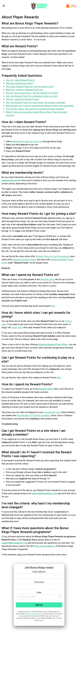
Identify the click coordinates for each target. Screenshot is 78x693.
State (39, 592)
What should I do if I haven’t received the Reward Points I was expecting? (40, 105)
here (53, 306)
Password (39, 582)
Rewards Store (47, 279)
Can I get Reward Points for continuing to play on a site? (32, 96)
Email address (39, 571)
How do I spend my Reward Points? (22, 99)
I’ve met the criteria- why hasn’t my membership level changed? (35, 109)
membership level (52, 412)
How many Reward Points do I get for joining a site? (30, 86)
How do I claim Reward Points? (20, 80)
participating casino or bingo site (27, 141)
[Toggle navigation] (4, 6)
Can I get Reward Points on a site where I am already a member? (36, 102)
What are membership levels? (19, 83)
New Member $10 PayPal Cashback (33, 415)
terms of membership (34, 614)
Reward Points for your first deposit (52, 256)
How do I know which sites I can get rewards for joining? (32, 93)
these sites (17, 327)
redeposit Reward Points (24, 259)
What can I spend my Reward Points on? (24, 90)
